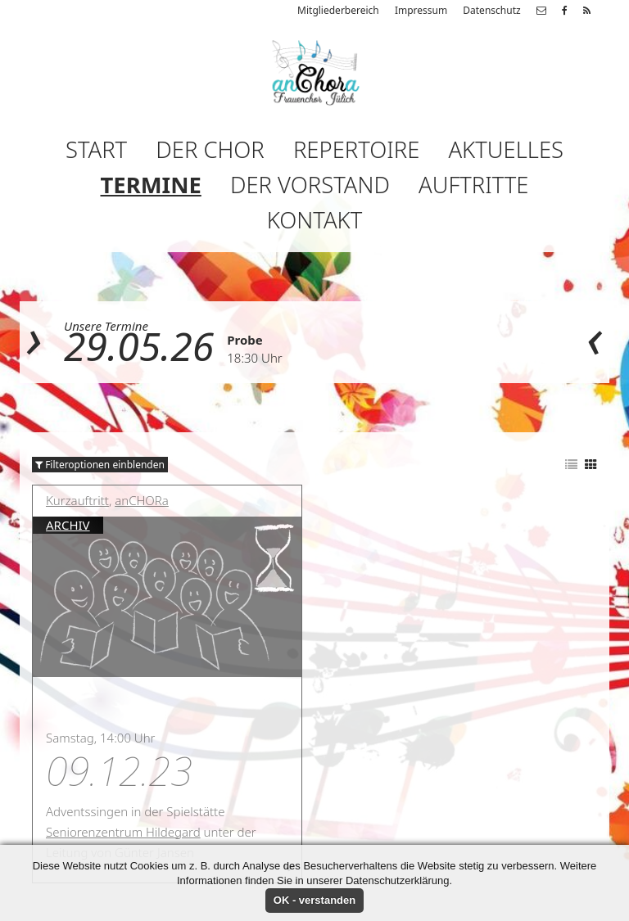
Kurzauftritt (77, 500)
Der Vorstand (310, 184)
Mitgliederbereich (338, 10)
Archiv (68, 525)
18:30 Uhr (254, 358)
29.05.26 (139, 345)
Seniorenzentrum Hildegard (123, 832)
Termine (151, 184)
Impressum (421, 10)
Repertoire (356, 149)
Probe (245, 340)
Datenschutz (491, 10)
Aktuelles (505, 149)
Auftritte (473, 184)
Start (96, 149)
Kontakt (314, 220)
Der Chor (210, 149)
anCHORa (142, 500)
